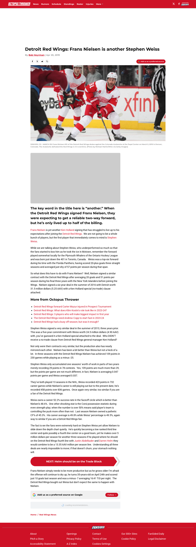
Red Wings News (47, 514)
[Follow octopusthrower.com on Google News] (111, 495)
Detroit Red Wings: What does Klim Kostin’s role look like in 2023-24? (70, 310)
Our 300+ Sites (129, 533)
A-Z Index (72, 543)
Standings (69, 4)
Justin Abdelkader (84, 440)
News (36, 4)
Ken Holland (67, 230)
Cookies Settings (101, 543)
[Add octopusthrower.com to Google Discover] (151, 61)
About (33, 533)
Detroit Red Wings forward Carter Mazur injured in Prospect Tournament (72, 306)
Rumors (45, 4)
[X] (174, 4)
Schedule (56, 4)
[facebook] (179, 4)
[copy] (47, 61)
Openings (72, 533)
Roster (80, 4)
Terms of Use (99, 538)
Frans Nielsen (37, 230)
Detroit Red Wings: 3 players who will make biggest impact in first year (71, 314)
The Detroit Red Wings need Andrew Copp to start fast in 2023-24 (69, 318)
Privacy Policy (74, 538)
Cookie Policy (128, 538)
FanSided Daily (156, 533)
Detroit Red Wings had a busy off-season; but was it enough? (66, 321)
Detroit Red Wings (72, 233)
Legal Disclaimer (157, 538)
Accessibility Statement (43, 543)
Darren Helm (106, 440)
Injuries (89, 4)
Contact (96, 533)
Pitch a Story (37, 538)
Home (33, 514)
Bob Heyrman (36, 55)
